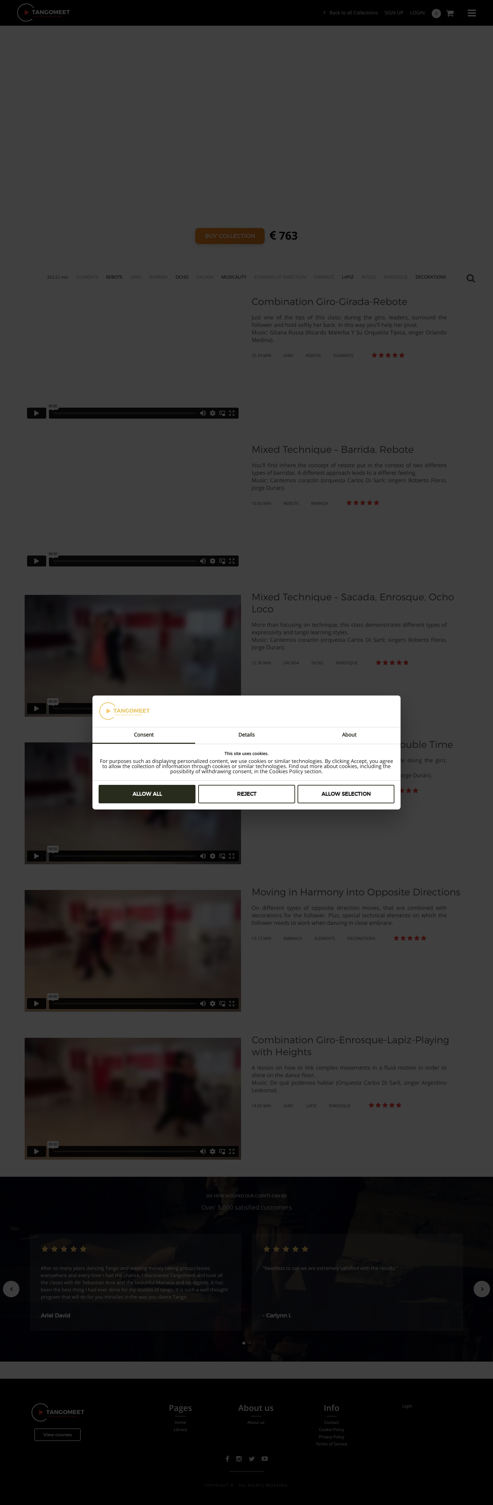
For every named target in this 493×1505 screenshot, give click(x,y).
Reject (246, 794)
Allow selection (346, 794)
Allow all (147, 794)
